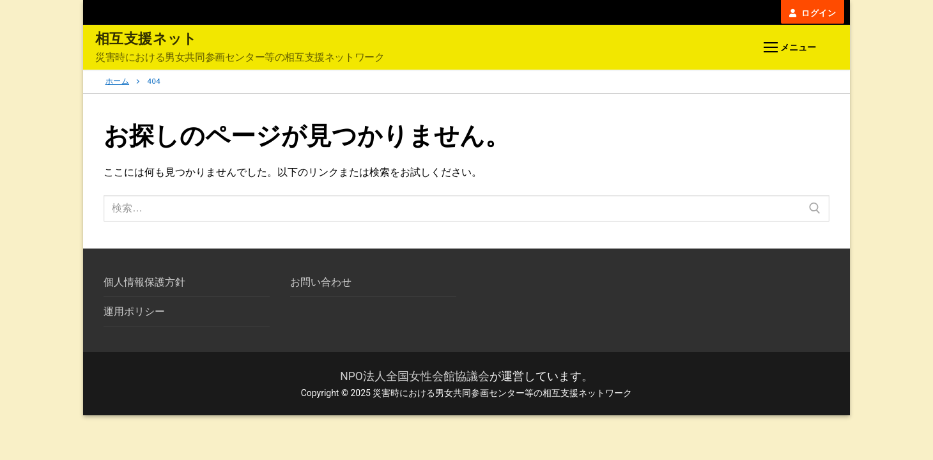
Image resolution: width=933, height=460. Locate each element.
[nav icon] (789, 47)
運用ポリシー (134, 311)
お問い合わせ (320, 282)
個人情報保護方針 (144, 282)
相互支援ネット (146, 39)
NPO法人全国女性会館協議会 (415, 376)
